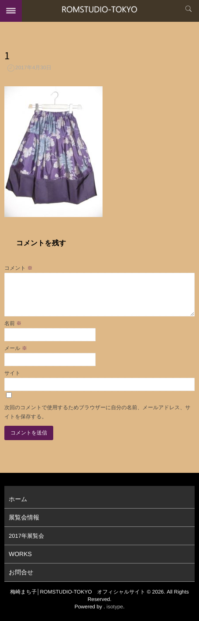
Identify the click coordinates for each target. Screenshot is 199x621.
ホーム (18, 498)
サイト (12, 373)
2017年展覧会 (26, 536)
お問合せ (21, 572)
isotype (114, 607)
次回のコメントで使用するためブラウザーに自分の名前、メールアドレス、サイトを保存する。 (97, 412)
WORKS (20, 553)
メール (15, 348)
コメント (18, 268)
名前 (12, 323)
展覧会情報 (24, 517)
